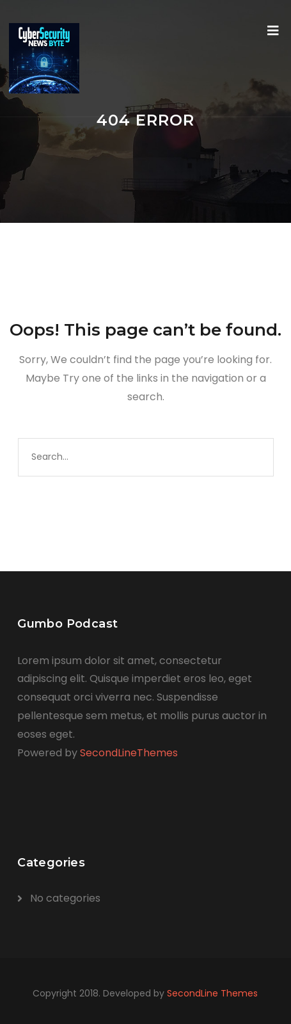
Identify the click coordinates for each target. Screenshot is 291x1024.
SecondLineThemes (129, 752)
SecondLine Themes (212, 993)
